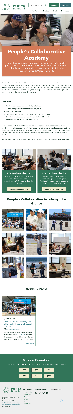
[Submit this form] (45, 5)
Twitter (43, 393)
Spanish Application (54, 189)
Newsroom (65, 11)
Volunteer (65, 5)
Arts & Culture (28, 392)
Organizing (27, 394)
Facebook (36, 393)
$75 (24, 376)
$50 (48, 370)
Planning (27, 397)
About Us (45, 11)
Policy (26, 399)
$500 (49, 376)
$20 (24, 370)
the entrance (20, 335)
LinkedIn (47, 393)
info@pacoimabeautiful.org (10, 403)
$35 (36, 370)
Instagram (40, 393)
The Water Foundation (13, 329)
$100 (36, 376)
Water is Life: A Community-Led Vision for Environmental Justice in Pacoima (18, 324)
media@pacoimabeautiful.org (11, 404)
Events (55, 11)
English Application (19, 189)
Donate (54, 5)
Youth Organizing (27, 402)
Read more (30, 343)
